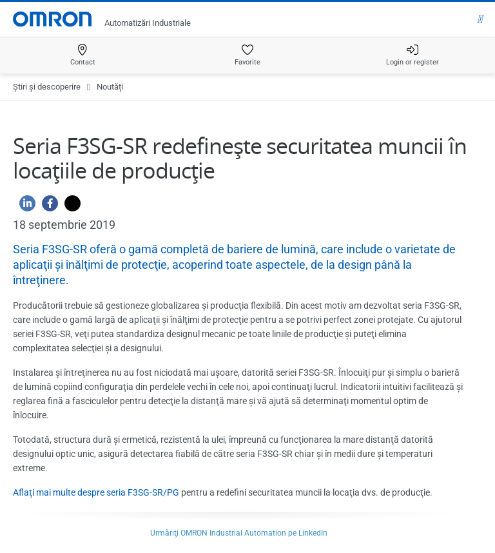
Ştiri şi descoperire (47, 87)
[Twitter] (69, 206)
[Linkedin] (24, 206)
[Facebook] (46, 206)
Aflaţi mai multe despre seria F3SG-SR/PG (96, 492)
